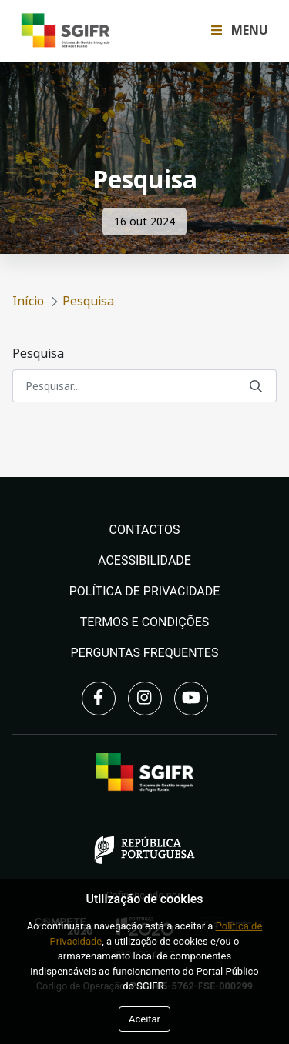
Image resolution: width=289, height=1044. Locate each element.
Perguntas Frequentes (145, 652)
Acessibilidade (144, 560)
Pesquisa (38, 353)
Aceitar (144, 1019)
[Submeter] (256, 386)
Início (28, 301)
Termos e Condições (145, 622)
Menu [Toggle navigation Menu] (239, 30)
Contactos (144, 529)
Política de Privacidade (144, 591)
